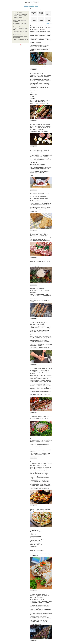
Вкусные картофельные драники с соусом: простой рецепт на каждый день (20, 28)
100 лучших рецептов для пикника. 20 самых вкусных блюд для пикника (41, 418)
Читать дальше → (33, 69)
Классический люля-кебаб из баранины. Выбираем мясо (39, 235)
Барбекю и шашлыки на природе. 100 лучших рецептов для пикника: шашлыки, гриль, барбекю (41, 463)
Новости (31, 6)
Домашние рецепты (32, 2)
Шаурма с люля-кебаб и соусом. (40, 261)
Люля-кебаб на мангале (48, 14)
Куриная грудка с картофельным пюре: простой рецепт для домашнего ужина (20, 33)
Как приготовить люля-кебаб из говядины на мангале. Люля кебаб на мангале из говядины (40, 27)
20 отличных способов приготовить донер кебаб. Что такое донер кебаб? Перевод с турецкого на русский (41, 371)
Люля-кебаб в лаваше (37, 73)
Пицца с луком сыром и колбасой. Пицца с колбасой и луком (40, 510)
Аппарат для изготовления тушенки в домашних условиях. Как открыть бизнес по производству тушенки (40, 596)
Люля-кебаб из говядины (33, 13)
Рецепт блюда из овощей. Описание (20, 39)
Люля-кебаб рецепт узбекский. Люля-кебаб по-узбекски (39, 151)
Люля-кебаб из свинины (41, 20)
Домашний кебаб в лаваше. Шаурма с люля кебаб (38, 323)
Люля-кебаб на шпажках (33, 20)
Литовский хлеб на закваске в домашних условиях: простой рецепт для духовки (39, 198)
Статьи (36, 6)
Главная (26, 6)
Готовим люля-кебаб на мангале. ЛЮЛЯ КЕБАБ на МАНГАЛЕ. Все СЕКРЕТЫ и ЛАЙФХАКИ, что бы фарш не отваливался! (40, 126)
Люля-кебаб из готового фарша (41, 13)
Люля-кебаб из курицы (48, 20)
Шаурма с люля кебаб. (37, 550)
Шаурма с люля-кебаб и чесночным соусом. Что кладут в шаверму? (40, 290)
